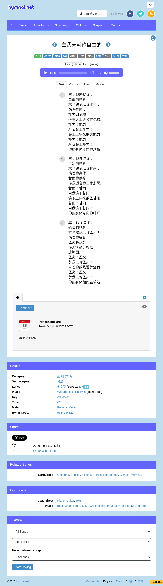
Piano (87, 84)
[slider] (73, 73)
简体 (131, 581)
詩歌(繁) (136, 474)
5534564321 (65, 412)
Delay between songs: (27, 550)
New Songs (62, 25)
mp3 (110, 505)
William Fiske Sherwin (71, 392)
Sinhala (125, 474)
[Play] (46, 73)
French (97, 474)
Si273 (116, 56)
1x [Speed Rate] (99, 73)
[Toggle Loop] (92, 73)
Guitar (100, 84)
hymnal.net (22, 581)
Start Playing (23, 567)
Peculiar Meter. (67, 407)
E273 (57, 56)
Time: (16, 402)
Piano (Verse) (90, 64)
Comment (25, 308)
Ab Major (63, 397)
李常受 (61, 386)
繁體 (140, 581)
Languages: (46, 474)
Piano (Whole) (73, 64)
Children (81, 25)
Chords (74, 84)
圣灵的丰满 (64, 376)
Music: (16, 392)
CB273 (47, 56)
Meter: (16, 407)
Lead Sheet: (46, 500)
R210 (98, 56)
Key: (15, 397)
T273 (124, 56)
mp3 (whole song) (68, 505)
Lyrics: (16, 386)
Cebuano (63, 474)
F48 (65, 56)
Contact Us (92, 581)
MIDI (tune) (138, 505)
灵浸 (60, 381)
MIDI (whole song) (94, 505)
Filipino (86, 474)
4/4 (59, 402)
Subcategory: (21, 381)
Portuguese (110, 474)
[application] (81, 72)
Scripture (99, 25)
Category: (19, 376)
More (115, 25)
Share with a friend (45, 451)
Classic (23, 25)
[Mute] (106, 73)
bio (86, 387)
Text (61, 84)
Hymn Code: (20, 412)
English (75, 474)
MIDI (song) (122, 505)
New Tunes (41, 25)
